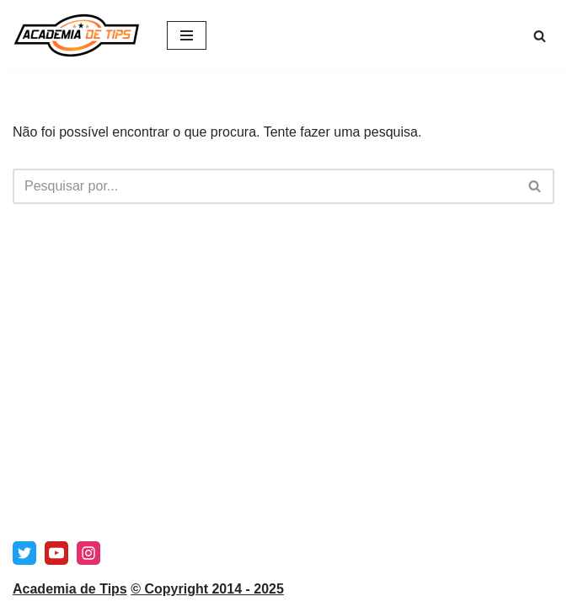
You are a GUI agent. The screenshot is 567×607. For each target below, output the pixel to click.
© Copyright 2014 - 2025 (207, 589)
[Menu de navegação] (186, 35)
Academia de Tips (70, 589)
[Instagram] (88, 553)
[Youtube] (56, 553)
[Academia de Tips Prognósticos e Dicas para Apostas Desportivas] (77, 35)
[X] (24, 553)
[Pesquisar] (539, 36)
